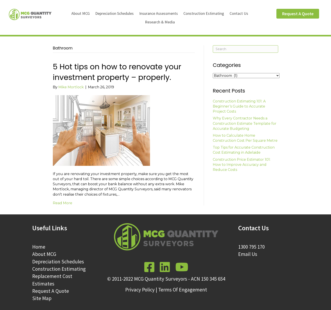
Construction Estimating (203, 13)
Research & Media (160, 22)
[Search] (245, 49)
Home (38, 247)
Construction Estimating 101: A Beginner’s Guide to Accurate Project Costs (239, 106)
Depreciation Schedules (114, 13)
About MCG (80, 13)
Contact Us (239, 13)
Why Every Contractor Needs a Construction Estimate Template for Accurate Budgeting (244, 123)
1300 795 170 (251, 247)
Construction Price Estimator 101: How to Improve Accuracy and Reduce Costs (241, 164)
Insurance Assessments (158, 13)
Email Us (247, 254)
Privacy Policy (140, 289)
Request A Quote (50, 291)
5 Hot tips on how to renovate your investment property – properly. (117, 72)
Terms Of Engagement (182, 289)
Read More (62, 203)
